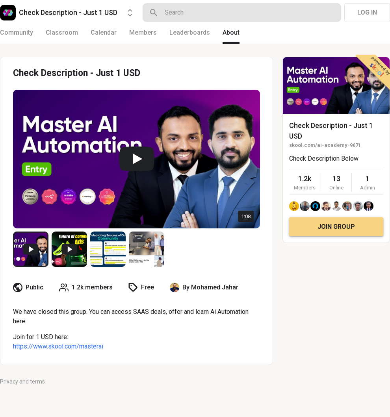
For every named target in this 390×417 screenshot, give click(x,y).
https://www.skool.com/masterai (58, 346)
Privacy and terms (22, 381)
